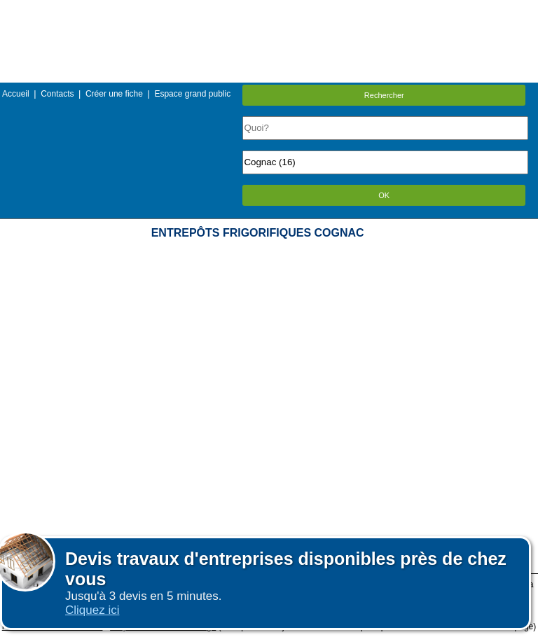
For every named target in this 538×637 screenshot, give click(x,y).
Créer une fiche (114, 94)
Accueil (15, 94)
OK (383, 195)
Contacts (57, 94)
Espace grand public (192, 94)
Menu (269, 10)
